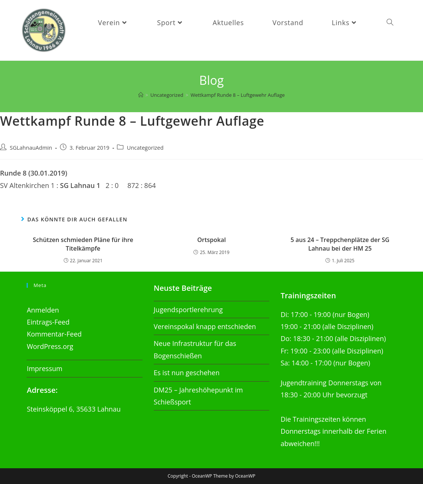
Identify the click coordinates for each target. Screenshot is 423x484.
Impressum (44, 368)
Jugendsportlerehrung (188, 309)
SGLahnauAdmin (31, 150)
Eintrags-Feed (48, 322)
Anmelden (43, 309)
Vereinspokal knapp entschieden (205, 326)
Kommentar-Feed (54, 334)
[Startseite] (140, 98)
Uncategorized (145, 150)
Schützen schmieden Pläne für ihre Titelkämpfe (83, 247)
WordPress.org (50, 346)
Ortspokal (211, 243)
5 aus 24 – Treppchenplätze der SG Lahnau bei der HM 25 (340, 247)
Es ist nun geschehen (187, 372)
